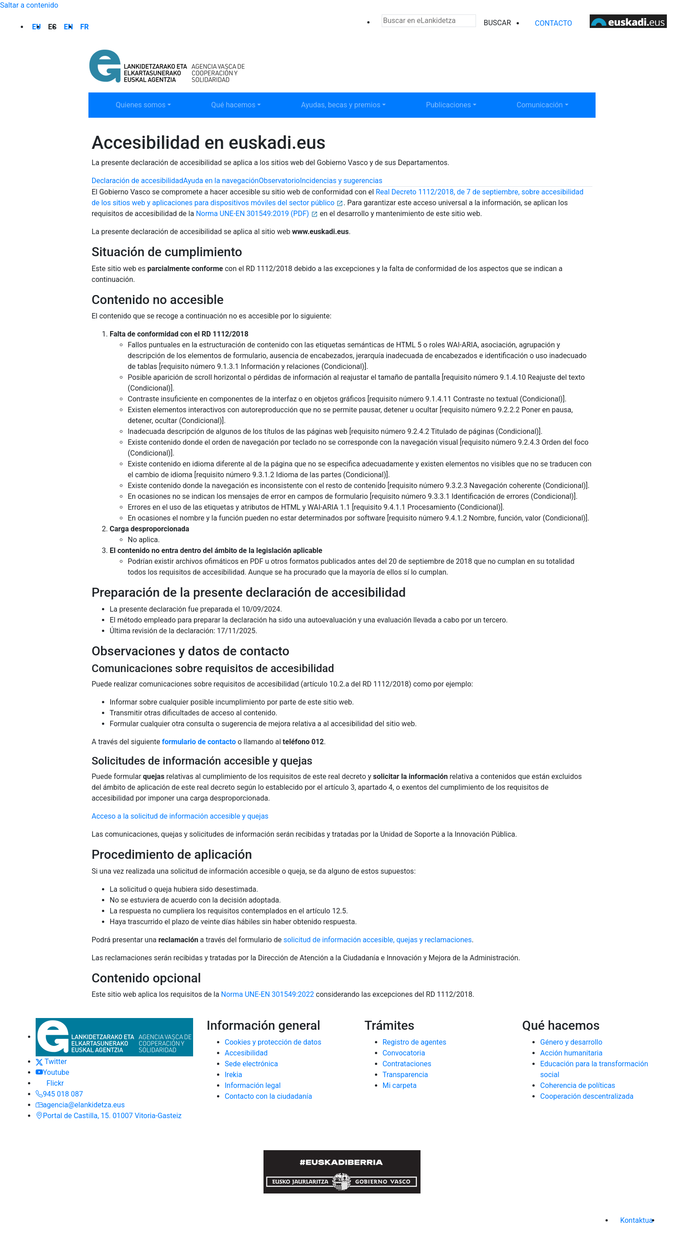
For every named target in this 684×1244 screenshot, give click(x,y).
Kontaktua (636, 1220)
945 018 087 (59, 1094)
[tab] (137, 180)
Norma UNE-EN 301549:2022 (267, 994)
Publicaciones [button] (454, 104)
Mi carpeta (400, 1085)
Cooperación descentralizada (586, 1096)
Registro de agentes (415, 1042)
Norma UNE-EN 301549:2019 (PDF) (257, 213)
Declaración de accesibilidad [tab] (137, 180)
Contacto (553, 23)
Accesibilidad (246, 1053)
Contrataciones (407, 1064)
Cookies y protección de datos (273, 1042)
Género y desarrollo (571, 1042)
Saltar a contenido (29, 5)
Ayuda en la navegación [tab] (221, 180)
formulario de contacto (199, 741)
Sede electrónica (251, 1064)
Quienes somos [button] (144, 104)
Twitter (51, 1061)
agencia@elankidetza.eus (80, 1105)
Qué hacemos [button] (240, 104)
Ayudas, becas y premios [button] (340, 104)
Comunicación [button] (545, 104)
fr (84, 27)
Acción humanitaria (571, 1053)
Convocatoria (404, 1053)
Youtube (52, 1072)
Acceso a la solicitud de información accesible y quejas (180, 816)
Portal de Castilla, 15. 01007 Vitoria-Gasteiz (109, 1115)
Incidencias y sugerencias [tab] (341, 180)
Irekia (233, 1074)
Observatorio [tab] (279, 180)
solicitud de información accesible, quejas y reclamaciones (377, 939)
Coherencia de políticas (577, 1085)
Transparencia (405, 1074)
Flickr (50, 1083)
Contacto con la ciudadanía (268, 1096)
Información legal (253, 1085)
